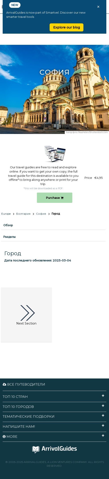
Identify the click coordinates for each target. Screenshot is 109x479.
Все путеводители (24, 384)
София (41, 213)
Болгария (23, 213)
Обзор (8, 225)
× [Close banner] (98, 6)
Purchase (54, 197)
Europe (6, 213)
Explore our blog (66, 27)
